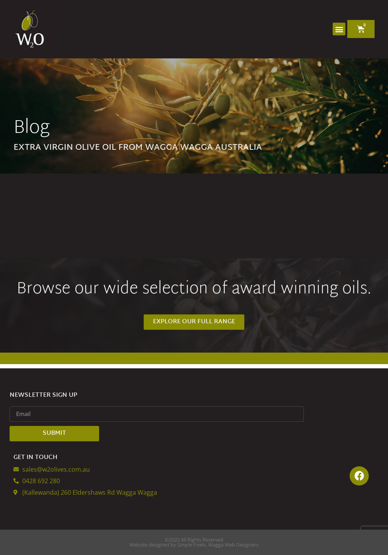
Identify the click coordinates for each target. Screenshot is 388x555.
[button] (339, 29)
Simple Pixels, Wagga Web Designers (218, 544)
